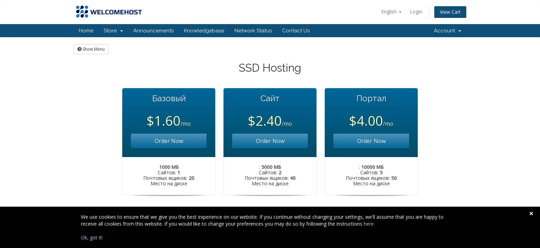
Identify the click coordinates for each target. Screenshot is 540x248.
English (391, 11)
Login (416, 11)
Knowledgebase (204, 31)
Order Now (169, 141)
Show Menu (91, 49)
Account (447, 31)
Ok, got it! (92, 237)
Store (113, 31)
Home (86, 31)
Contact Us (296, 31)
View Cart (450, 12)
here (369, 223)
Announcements (153, 31)
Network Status (253, 31)
